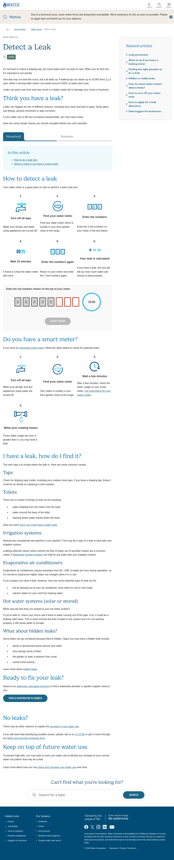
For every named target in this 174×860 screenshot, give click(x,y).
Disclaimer (113, 848)
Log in (149, 5)
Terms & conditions (14, 831)
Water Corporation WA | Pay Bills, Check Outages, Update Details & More (7, 29)
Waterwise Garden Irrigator (27, 554)
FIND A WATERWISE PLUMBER (25, 698)
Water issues (36, 29)
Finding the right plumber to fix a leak (145, 71)
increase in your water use (64, 726)
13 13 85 (80, 734)
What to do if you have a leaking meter (143, 62)
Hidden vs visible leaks (142, 78)
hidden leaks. (30, 669)
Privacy (123, 848)
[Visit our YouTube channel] (112, 827)
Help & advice (20, 29)
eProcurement (43, 831)
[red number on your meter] (59, 302)
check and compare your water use (57, 767)
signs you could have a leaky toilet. (39, 525)
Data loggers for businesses (145, 111)
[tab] (30, 136)
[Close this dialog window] (170, 17)
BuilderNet (41, 821)
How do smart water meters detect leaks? (145, 85)
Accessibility (11, 826)
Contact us (131, 848)
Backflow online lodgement (48, 836)
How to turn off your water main (145, 94)
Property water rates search (48, 840)
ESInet (40, 826)
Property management (15, 836)
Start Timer (57, 321)
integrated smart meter (31, 348)
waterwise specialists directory (33, 686)
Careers (9, 821)
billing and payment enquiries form (26, 738)
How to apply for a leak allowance (142, 104)
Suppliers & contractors (16, 840)
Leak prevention (138, 54)
